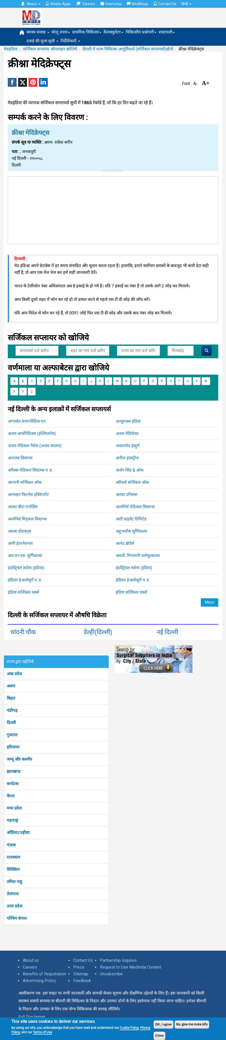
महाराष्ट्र (12, 820)
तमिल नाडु (14, 881)
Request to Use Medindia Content (130, 967)
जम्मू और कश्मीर (19, 759)
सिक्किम (13, 869)
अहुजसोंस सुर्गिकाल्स (131, 531)
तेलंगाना (13, 893)
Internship (111, 4)
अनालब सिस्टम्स (20, 457)
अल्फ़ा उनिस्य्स (126, 494)
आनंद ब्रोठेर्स (125, 543)
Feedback (82, 980)
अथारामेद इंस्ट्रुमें (128, 445)
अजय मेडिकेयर (127, 433)
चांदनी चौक (23, 632)
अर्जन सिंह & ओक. (130, 470)
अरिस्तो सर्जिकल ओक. (133, 482)
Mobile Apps (58, 4)
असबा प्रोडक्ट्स (19, 531)
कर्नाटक (12, 783)
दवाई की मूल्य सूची (42, 40)
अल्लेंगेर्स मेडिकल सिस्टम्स (135, 506)
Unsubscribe (111, 973)
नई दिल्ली (167, 632)
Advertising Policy (39, 980)
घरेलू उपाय (60, 32)
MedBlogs (137, 4)
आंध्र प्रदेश (14, 673)
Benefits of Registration (44, 973)
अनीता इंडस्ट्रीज (127, 457)
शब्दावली (167, 32)
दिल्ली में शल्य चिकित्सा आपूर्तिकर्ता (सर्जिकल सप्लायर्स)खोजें (128, 49)
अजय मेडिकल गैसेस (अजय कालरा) (34, 445)
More (209, 602)
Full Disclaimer (31, 1016)
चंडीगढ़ (12, 710)
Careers (85, 4)
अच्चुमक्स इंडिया (128, 421)
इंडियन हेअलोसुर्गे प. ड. (25, 580)
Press (78, 967)
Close (159, 1035)
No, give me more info (192, 1024)
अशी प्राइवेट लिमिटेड (131, 518)
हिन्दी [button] (186, 4)
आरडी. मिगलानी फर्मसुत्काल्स (138, 555)
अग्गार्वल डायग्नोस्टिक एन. (27, 421)
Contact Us (164, 4)
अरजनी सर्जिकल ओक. (25, 482)
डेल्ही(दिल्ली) (98, 632)
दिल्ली (11, 722)
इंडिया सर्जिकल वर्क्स (23, 592)
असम (11, 686)
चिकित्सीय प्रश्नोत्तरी (141, 32)
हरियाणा (13, 747)
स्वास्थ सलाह (37, 32)
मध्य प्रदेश (14, 808)
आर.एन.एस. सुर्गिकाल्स (25, 555)
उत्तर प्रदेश (14, 906)
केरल (11, 795)
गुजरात (12, 734)
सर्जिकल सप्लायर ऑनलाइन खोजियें (50, 49)
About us (31, 960)
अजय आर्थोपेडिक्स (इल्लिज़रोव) (32, 433)
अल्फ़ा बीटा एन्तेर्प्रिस (23, 506)
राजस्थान (13, 857)
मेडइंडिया (11, 49)
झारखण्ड (13, 771)
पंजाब (11, 845)
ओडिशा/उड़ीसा (18, 832)
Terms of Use (42, 1032)
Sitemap (80, 973)
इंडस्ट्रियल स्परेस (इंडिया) (26, 567)
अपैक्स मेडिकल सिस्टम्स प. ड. (30, 470)
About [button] (30, 4)
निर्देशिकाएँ (70, 40)
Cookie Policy (129, 1028)
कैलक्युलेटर (114, 32)
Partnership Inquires (118, 960)
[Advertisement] (113, 209)
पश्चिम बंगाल (17, 918)
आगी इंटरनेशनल (20, 543)
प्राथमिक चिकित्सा (86, 32)
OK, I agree (163, 1024)
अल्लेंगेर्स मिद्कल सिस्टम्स (27, 518)
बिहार (11, 698)
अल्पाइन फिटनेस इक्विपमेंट (28, 494)
